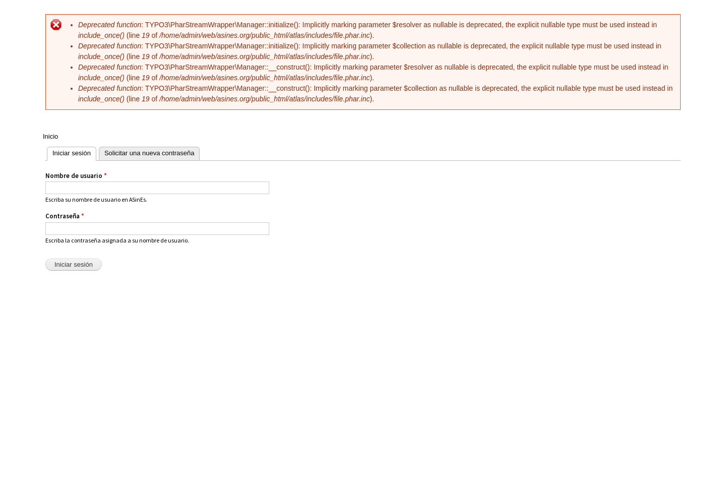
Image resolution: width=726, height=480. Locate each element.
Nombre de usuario (76, 175)
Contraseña (64, 216)
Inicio (50, 136)
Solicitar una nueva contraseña (149, 153)
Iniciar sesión (69, 152)
